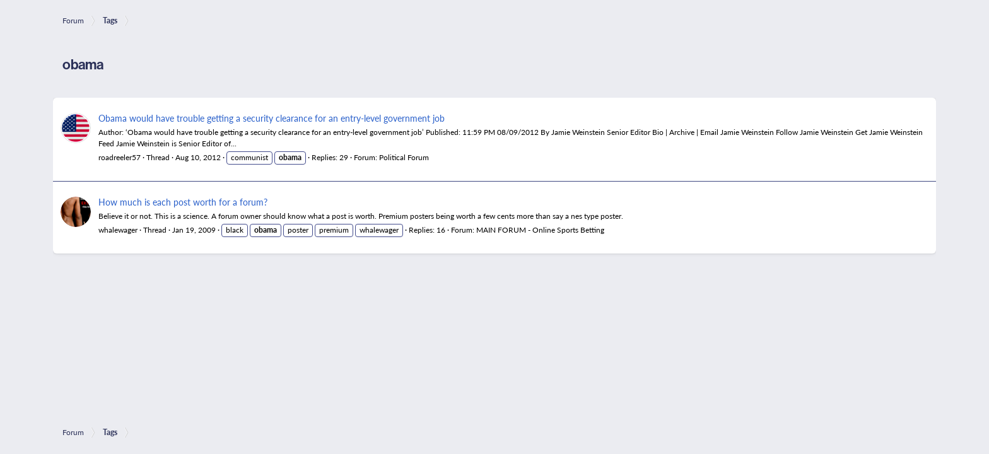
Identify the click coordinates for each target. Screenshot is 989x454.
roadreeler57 (119, 157)
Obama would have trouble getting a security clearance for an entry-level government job (271, 118)
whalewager (118, 229)
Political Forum (404, 157)
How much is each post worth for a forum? (182, 201)
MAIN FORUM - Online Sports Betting (540, 229)
